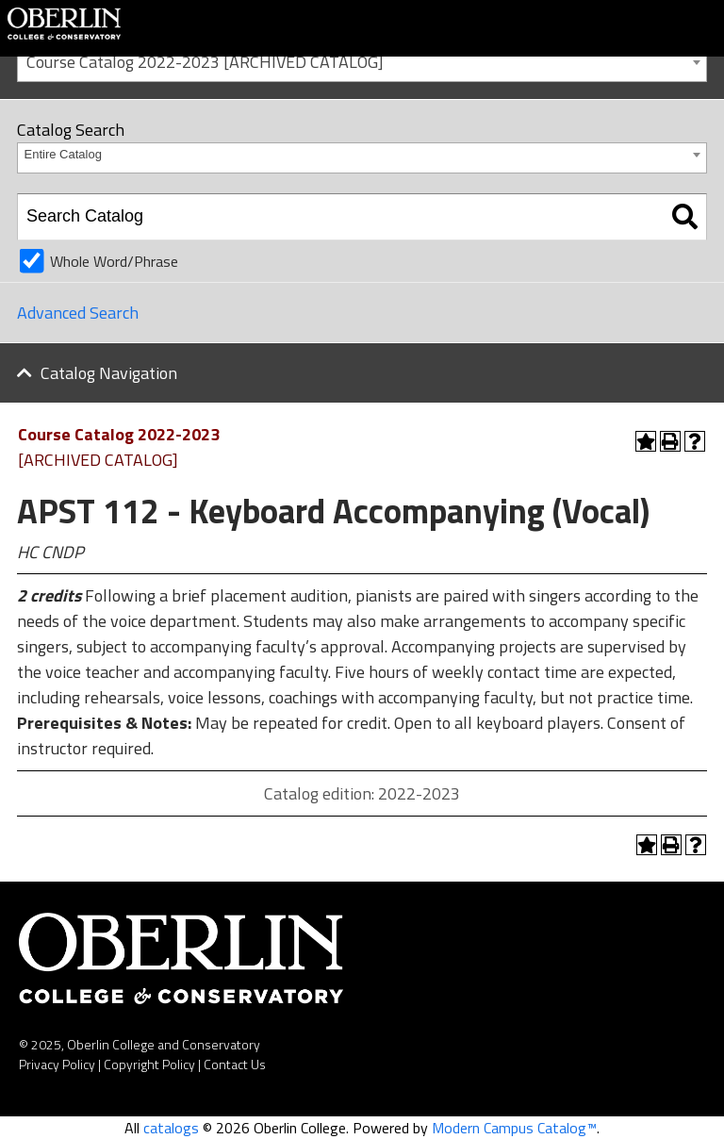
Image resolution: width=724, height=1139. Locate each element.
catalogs (171, 1127)
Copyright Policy (149, 1064)
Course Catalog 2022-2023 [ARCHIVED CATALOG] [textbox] (205, 61)
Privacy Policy (57, 1064)
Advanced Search (78, 312)
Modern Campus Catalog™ (514, 1127)
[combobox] (362, 61)
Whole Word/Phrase (114, 261)
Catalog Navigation (109, 373)
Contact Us (235, 1064)
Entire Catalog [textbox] (63, 154)
